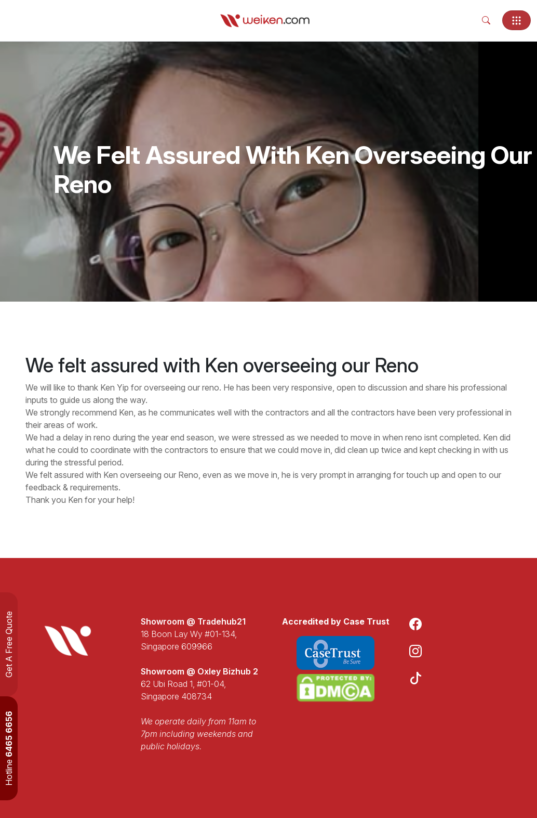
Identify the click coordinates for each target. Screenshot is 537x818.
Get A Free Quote (9, 644)
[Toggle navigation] (516, 20)
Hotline (9, 748)
